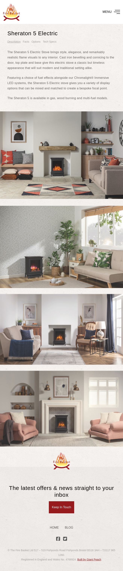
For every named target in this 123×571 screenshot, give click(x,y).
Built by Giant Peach (89, 559)
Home (54, 527)
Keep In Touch (61, 507)
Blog (69, 527)
